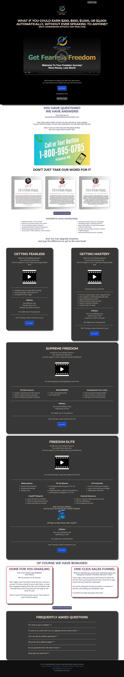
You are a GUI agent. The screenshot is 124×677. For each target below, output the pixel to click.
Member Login (92, 2)
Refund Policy (79, 666)
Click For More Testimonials (62, 213)
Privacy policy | (57, 666)
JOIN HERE (62, 88)
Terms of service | (47, 666)
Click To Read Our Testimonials (62, 608)
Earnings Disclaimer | (68, 666)
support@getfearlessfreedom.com (62, 668)
